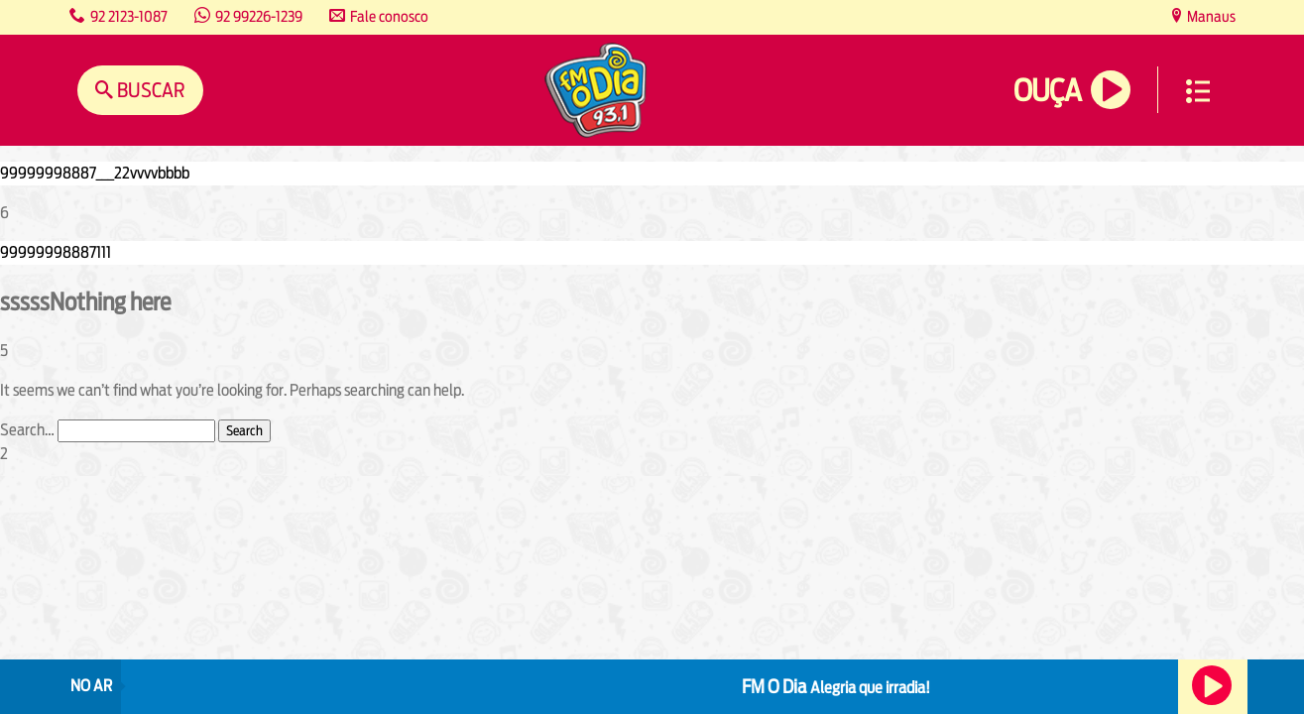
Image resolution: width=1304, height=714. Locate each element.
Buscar (149, 89)
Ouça (1047, 90)
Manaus (1210, 16)
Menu (1198, 91)
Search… (27, 429)
